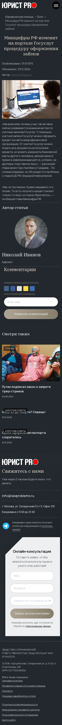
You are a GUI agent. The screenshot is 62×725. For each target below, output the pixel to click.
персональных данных (38, 626)
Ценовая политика (12, 680)
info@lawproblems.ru (18, 496)
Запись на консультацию (32, 613)
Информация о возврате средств (21, 709)
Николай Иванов (21, 75)
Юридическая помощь (19, 17)
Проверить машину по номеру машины (23, 685)
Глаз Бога (7, 690)
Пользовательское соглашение (20, 714)
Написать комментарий (31, 314)
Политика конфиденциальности (20, 704)
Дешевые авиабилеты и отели (19, 696)
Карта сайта (9, 720)
